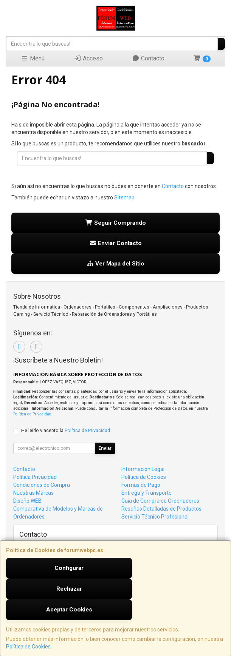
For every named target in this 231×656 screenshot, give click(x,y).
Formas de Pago (140, 485)
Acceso (88, 58)
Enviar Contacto (115, 243)
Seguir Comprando (115, 222)
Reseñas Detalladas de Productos (161, 509)
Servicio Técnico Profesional (155, 517)
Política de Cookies (28, 647)
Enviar (105, 448)
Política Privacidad (35, 477)
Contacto (148, 58)
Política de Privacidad (32, 414)
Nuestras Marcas (33, 493)
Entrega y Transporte (146, 493)
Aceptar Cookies (69, 609)
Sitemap (124, 197)
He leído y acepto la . (66, 430)
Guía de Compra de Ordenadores (160, 501)
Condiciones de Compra (41, 485)
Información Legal (142, 469)
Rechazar (69, 588)
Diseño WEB (27, 501)
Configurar (69, 568)
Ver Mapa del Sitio (115, 263)
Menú (33, 58)
